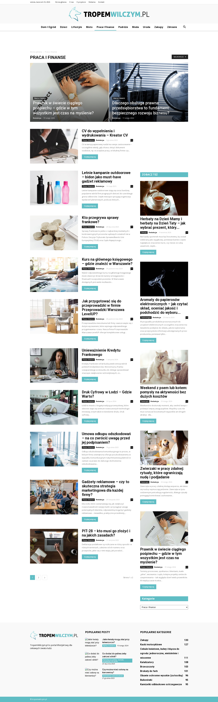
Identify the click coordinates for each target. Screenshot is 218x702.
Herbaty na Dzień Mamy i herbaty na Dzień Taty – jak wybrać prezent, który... (162, 223)
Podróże (123, 27)
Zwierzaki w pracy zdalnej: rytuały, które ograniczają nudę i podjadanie (162, 472)
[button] (184, 27)
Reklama (92, 2)
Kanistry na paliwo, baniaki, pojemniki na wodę (113, 660)
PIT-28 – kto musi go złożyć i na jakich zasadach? (106, 533)
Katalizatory (147, 662)
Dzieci (63, 27)
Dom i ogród (48, 27)
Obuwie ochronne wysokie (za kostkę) (161, 675)
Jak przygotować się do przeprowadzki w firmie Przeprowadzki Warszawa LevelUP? (103, 307)
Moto (89, 27)
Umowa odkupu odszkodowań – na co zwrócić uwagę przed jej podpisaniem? (106, 438)
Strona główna (60, 2)
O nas (71, 2)
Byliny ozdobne (109, 646)
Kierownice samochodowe (113, 676)
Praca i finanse (105, 27)
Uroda (146, 27)
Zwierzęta (144, 401)
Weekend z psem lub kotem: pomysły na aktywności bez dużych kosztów (163, 392)
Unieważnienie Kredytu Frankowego (101, 352)
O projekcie (81, 2)
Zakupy (158, 27)
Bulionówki (146, 680)
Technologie (146, 317)
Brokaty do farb (149, 671)
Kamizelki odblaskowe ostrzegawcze (161, 684)
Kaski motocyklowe (151, 644)
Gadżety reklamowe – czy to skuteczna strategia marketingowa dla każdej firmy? (105, 488)
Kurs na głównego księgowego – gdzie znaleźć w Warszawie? (107, 261)
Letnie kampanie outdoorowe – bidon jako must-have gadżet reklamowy (106, 177)
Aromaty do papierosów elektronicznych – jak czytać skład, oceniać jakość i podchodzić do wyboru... (164, 306)
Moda (135, 27)
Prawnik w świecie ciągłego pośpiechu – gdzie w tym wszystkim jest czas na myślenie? (163, 555)
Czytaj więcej (90, 157)
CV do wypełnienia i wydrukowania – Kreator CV (105, 133)
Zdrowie (172, 27)
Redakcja (37, 118)
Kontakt (101, 2)
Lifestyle (76, 27)
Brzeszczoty (147, 666)
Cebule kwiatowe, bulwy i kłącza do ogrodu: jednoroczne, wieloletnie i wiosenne (159, 653)
